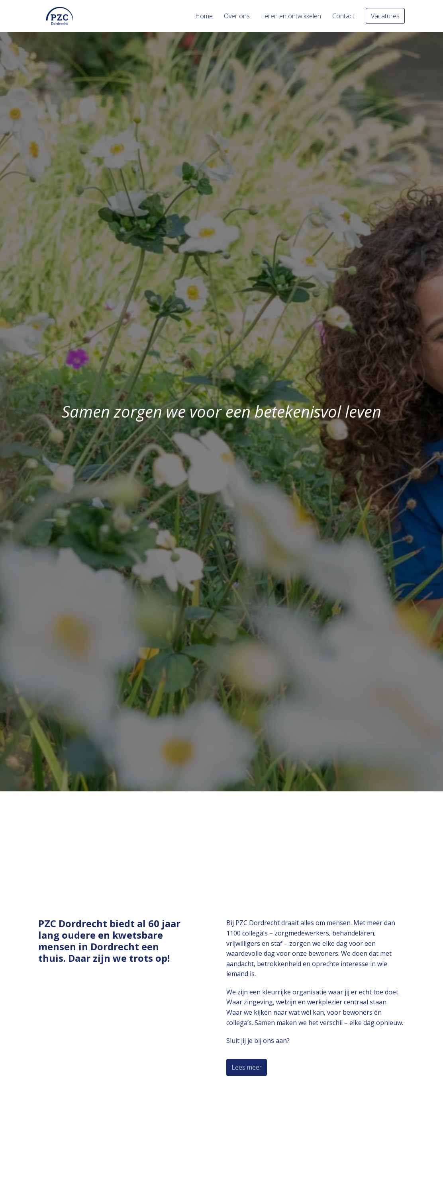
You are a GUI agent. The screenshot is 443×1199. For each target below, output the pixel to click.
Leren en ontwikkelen (291, 16)
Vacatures (385, 16)
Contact (343, 16)
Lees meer (246, 1067)
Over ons (237, 16)
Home (204, 16)
